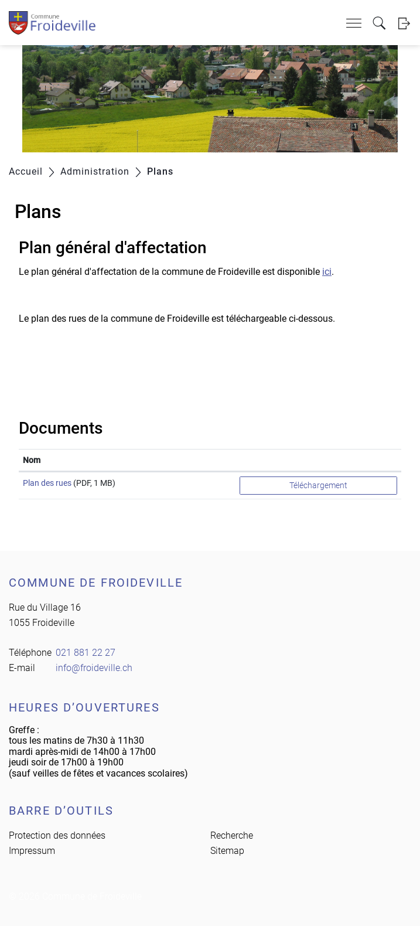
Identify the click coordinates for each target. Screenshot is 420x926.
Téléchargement (318, 485)
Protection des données (57, 835)
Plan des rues (47, 483)
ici (327, 271)
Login (404, 23)
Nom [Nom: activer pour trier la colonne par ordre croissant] (31, 460)
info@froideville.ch (94, 667)
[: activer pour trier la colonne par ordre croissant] (318, 460)
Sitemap (227, 850)
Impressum (32, 850)
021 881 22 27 (85, 652)
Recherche (231, 835)
